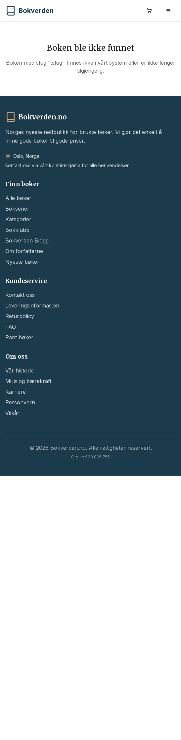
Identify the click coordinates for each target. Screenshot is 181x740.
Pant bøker (19, 337)
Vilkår (12, 413)
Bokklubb (17, 230)
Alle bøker (18, 198)
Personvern (20, 402)
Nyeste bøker (22, 261)
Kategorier (18, 219)
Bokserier (17, 208)
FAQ (10, 326)
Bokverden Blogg (27, 240)
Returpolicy (19, 316)
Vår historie (19, 370)
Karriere (15, 391)
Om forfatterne (24, 251)
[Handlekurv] (149, 11)
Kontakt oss (20, 295)
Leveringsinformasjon (32, 305)
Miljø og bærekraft (28, 381)
